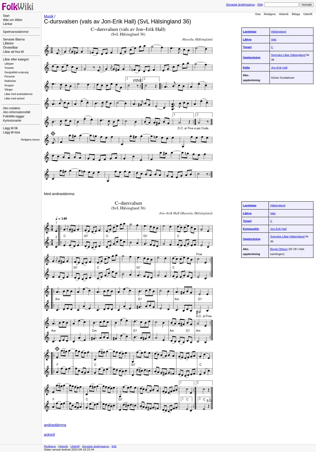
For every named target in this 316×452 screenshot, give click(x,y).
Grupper (9, 85)
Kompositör (251, 228)
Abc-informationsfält (16, 112)
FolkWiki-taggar (13, 116)
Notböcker (10, 81)
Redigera (270, 14)
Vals (273, 39)
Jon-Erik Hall (279, 67)
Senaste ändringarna (240, 4)
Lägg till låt (10, 128)
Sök (259, 4)
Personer (9, 76)
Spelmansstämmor (16, 32)
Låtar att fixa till (13, 52)
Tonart (247, 47)
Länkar (7, 24)
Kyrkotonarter (12, 120)
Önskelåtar (10, 47)
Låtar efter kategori (16, 59)
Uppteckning (251, 57)
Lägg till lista (11, 132)
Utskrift (307, 14)
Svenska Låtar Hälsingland (288, 54)
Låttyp (247, 39)
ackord (49, 434)
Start (6, 16)
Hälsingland (278, 31)
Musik (48, 16)
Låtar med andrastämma (18, 94)
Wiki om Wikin (12, 20)
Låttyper (9, 63)
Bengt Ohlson (279, 249)
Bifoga (296, 14)
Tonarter (9, 68)
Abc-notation (11, 108)
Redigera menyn (30, 139)
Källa (246, 67)
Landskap (250, 31)
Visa (258, 14)
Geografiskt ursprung (16, 72)
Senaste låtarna (14, 39)
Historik (284, 14)
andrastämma (55, 425)
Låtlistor (8, 43)
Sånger (8, 89)
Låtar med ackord (14, 98)
